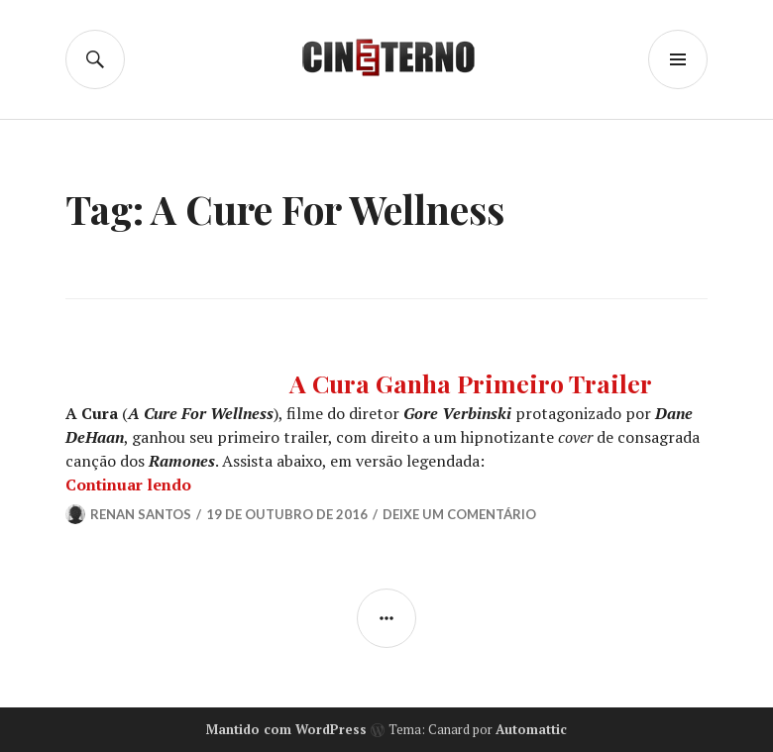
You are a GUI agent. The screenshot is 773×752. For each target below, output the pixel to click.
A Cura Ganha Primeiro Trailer (470, 383)
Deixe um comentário (459, 514)
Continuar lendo (128, 484)
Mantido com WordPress (286, 729)
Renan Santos (140, 514)
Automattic (531, 729)
